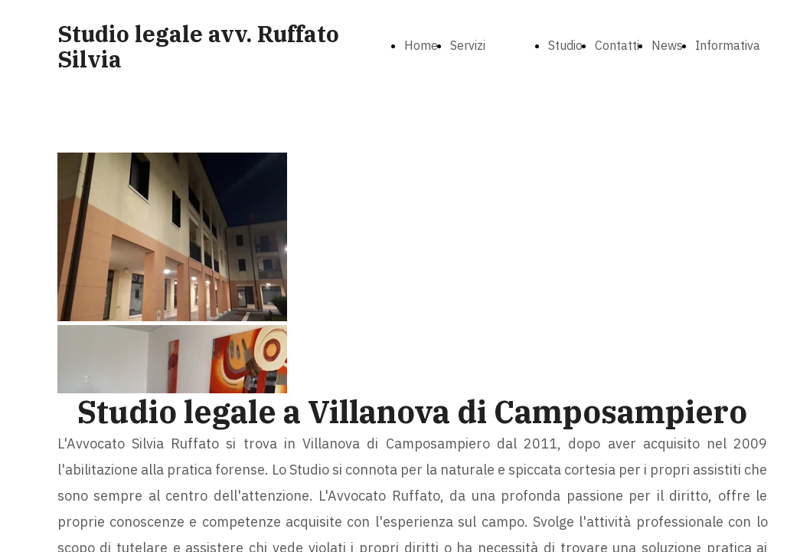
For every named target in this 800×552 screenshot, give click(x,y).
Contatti (617, 45)
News (667, 45)
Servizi (467, 45)
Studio (565, 45)
